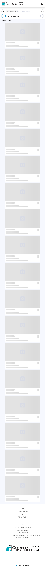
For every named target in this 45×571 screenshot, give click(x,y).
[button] (12, 11)
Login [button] (22, 514)
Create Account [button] (22, 511)
